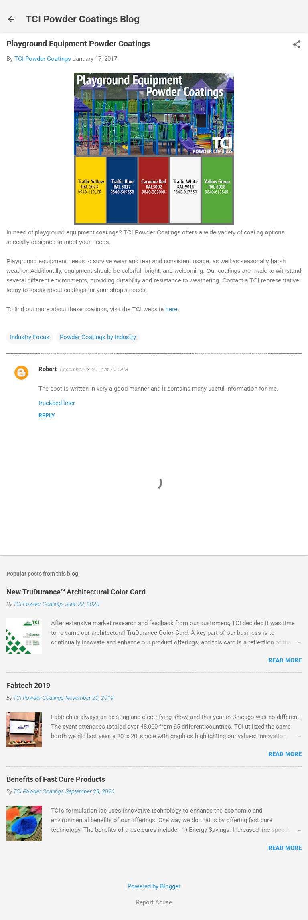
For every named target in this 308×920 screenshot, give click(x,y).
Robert (47, 369)
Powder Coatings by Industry (98, 337)
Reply (46, 415)
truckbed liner (56, 403)
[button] (297, 45)
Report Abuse (154, 902)
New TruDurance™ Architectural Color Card (76, 592)
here (172, 309)
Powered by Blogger (154, 886)
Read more (285, 660)
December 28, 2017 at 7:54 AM (94, 369)
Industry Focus (29, 337)
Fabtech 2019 (28, 685)
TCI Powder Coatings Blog (83, 19)
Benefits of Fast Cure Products (55, 779)
